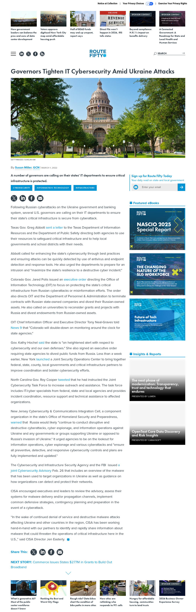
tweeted (64, 379)
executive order (75, 279)
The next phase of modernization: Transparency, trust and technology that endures (155, 386)
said (41, 342)
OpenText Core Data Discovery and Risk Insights (156, 433)
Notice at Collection (107, 3)
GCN (36, 167)
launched (43, 359)
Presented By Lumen (144, 396)
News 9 (16, 327)
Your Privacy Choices (138, 3)
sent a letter (54, 227)
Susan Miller (23, 167)
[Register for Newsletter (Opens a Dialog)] (181, 187)
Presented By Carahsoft (146, 440)
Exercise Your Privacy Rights (173, 3)
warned (16, 422)
